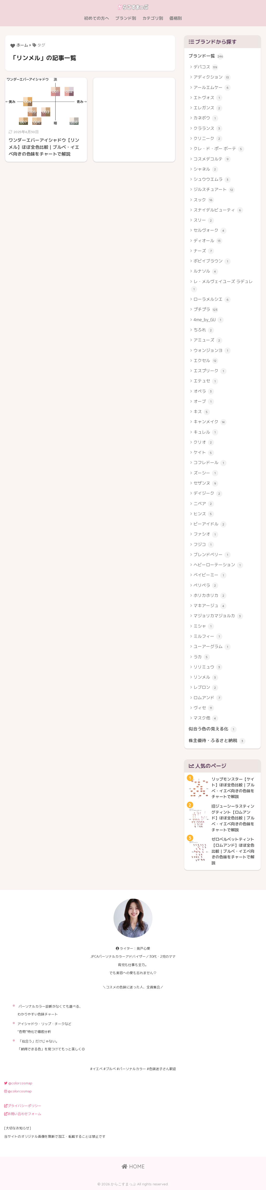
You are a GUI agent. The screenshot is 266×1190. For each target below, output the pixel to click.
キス (202, 412)
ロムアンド (208, 698)
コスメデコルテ (212, 159)
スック (204, 200)
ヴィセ (204, 708)
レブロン (206, 687)
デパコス (206, 67)
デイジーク (208, 493)
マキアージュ (210, 606)
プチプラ (206, 309)
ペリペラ (206, 585)
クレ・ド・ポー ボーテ (219, 149)
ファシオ (206, 534)
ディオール (208, 241)
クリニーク (208, 139)
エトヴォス (208, 98)
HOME (133, 1166)
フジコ (204, 545)
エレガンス (208, 108)
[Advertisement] (134, 115)
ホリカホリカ (210, 596)
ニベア (204, 504)
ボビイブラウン (212, 261)
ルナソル (206, 271)
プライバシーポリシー (22, 1105)
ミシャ (204, 626)
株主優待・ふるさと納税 (217, 740)
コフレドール (210, 463)
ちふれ (204, 330)
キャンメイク (210, 422)
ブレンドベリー (212, 555)
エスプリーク (210, 371)
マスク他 (206, 718)
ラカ (202, 657)
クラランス (208, 128)
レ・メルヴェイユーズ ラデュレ (222, 286)
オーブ (204, 401)
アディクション (212, 77)
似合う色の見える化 (213, 729)
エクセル (206, 361)
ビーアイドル (210, 524)
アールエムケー (212, 88)
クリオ (204, 442)
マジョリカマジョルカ (218, 616)
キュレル (206, 432)
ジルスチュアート (214, 189)
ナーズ (204, 251)
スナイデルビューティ (218, 210)
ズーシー (206, 473)
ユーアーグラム (212, 647)
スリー (204, 220)
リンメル (206, 677)
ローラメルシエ (212, 299)
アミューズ (208, 340)
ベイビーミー (210, 575)
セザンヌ (206, 483)
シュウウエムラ (212, 179)
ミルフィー (208, 636)
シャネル (206, 169)
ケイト (204, 452)
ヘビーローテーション (218, 565)
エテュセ (206, 381)
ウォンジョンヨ (212, 351)
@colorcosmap (18, 1083)
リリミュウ (208, 667)
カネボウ (206, 118)
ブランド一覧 (206, 56)
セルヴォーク (210, 230)
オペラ (204, 391)
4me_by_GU (209, 320)
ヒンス (204, 514)
